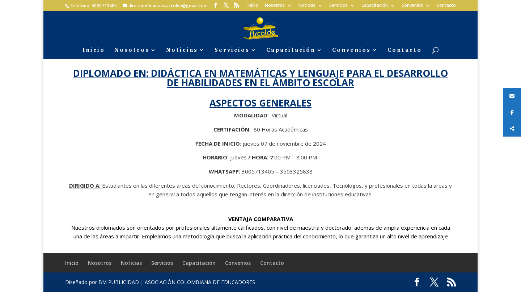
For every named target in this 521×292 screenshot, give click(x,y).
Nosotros (275, 5)
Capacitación (374, 5)
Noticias (306, 5)
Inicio (252, 5)
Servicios (338, 5)
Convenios (412, 5)
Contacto (446, 5)
